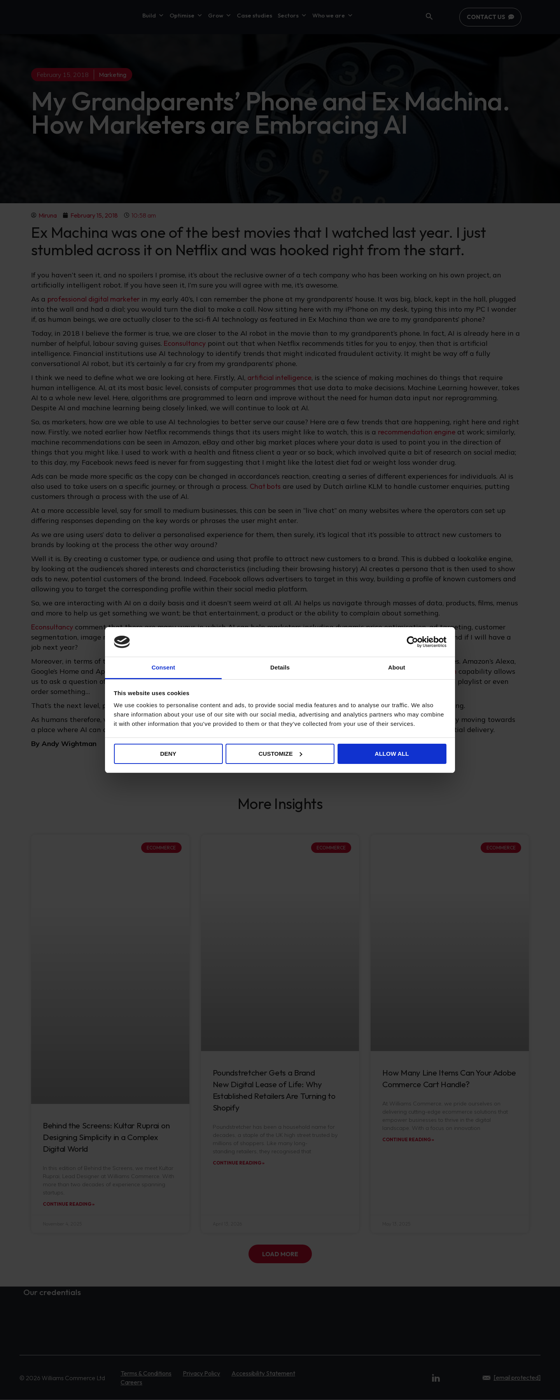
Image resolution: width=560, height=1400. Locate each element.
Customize (280, 753)
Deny (168, 753)
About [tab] (396, 667)
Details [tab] (280, 667)
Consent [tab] (163, 667)
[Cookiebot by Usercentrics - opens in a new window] (412, 642)
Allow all (392, 753)
